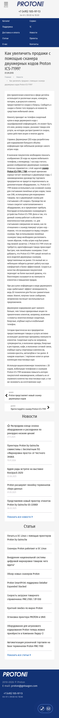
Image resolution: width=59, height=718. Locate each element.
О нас (4, 44)
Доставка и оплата (11, 32)
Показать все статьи (19, 655)
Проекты (34, 38)
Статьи (5, 38)
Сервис (33, 21)
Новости (33, 32)
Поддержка (7, 27)
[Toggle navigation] (6, 4)
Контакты (34, 44)
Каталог (6, 21)
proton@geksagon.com (24, 685)
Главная (8, 77)
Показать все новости (20, 516)
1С (30, 27)
